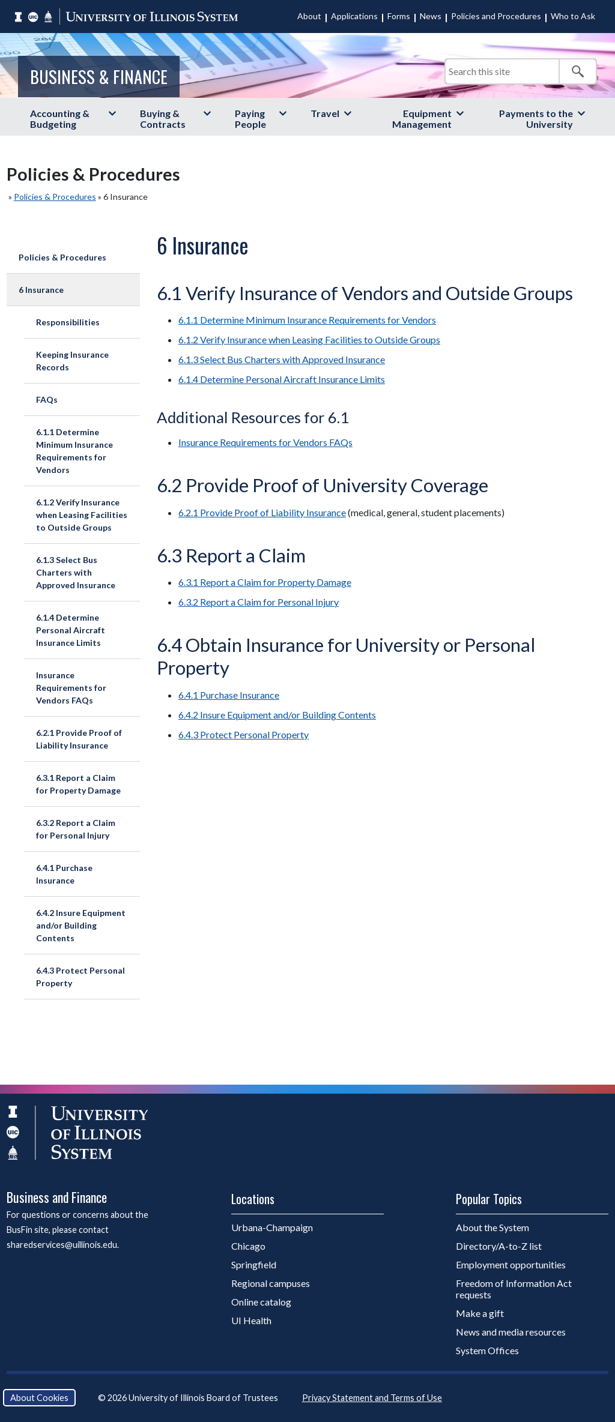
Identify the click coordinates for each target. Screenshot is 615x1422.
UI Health (251, 1320)
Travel (325, 113)
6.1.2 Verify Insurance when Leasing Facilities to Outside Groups (81, 514)
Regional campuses (270, 1283)
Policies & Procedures (55, 196)
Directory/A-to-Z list (499, 1246)
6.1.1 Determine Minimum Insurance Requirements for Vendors (74, 451)
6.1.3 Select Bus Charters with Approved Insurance (75, 572)
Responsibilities (68, 322)
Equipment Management (422, 118)
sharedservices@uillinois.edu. (63, 1245)
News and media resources (511, 1331)
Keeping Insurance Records (72, 360)
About (309, 16)
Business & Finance (99, 76)
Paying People (250, 118)
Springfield (253, 1264)
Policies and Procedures (496, 16)
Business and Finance (57, 1197)
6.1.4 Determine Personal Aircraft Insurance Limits (70, 630)
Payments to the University (536, 118)
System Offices (487, 1350)
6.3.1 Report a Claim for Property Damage (78, 784)
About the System (492, 1227)
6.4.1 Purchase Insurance (64, 874)
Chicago (248, 1246)
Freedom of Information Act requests (514, 1288)
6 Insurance (41, 290)
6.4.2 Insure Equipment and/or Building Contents (81, 925)
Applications (354, 16)
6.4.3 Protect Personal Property (80, 976)
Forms (398, 16)
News (430, 16)
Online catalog (261, 1301)
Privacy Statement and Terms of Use (372, 1398)
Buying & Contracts (163, 118)
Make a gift (480, 1313)
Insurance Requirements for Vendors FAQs (71, 687)
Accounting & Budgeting (59, 118)
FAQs (47, 399)
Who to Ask (573, 16)
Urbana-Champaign (272, 1227)
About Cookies (39, 1398)
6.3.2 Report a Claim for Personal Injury (75, 829)
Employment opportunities (511, 1264)
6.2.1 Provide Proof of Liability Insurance (79, 739)
